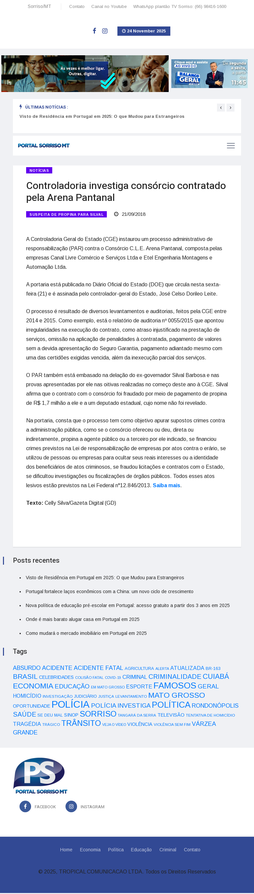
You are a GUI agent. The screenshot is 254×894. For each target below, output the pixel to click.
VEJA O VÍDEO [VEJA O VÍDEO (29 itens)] (114, 726)
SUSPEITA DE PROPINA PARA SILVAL (66, 215)
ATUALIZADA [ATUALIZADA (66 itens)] (187, 669)
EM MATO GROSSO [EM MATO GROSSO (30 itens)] (108, 688)
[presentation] (221, 108)
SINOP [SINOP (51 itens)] (71, 716)
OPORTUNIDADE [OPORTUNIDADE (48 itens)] (31, 707)
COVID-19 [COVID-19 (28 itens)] (113, 679)
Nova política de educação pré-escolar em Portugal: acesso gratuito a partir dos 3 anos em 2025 (128, 606)
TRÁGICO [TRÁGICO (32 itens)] (51, 726)
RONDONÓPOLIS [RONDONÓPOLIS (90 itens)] (215, 706)
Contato (77, 6)
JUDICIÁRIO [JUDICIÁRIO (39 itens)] (85, 697)
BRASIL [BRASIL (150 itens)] (25, 677)
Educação (141, 850)
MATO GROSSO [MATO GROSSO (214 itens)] (176, 696)
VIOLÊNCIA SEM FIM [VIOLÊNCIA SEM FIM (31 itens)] (172, 726)
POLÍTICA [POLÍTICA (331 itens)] (171, 705)
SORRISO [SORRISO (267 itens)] (98, 714)
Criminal (168, 850)
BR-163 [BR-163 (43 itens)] (213, 669)
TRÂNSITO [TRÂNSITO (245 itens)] (81, 724)
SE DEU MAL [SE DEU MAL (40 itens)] (50, 716)
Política (115, 850)
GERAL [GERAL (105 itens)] (208, 687)
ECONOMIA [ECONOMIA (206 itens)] (33, 686)
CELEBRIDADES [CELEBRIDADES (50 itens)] (56, 678)
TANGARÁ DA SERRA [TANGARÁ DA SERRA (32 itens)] (137, 716)
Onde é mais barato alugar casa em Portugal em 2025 (83, 620)
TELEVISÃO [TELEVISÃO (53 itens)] (171, 716)
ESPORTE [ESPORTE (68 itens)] (139, 687)
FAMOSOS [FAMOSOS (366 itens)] (174, 686)
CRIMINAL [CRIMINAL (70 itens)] (134, 678)
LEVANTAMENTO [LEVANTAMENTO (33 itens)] (131, 697)
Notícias (39, 170)
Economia (89, 850)
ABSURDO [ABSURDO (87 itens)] (27, 669)
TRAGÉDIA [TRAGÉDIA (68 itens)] (27, 725)
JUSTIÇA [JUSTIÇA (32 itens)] (106, 697)
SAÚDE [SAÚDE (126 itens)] (24, 715)
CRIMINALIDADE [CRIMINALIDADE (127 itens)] (174, 677)
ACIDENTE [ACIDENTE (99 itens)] (57, 668)
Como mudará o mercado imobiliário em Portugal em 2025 (86, 634)
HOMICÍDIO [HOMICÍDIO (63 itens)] (27, 697)
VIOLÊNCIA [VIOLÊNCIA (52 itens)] (139, 725)
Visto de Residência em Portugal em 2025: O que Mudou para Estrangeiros (102, 116)
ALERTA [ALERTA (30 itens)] (162, 670)
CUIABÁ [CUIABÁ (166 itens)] (216, 678)
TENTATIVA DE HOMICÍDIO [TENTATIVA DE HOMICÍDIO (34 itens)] (210, 716)
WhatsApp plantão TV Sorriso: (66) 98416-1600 (179, 6)
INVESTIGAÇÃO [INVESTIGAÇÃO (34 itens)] (58, 697)
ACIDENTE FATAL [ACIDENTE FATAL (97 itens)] (98, 669)
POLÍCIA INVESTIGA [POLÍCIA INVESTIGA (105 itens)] (120, 706)
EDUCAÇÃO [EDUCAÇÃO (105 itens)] (72, 687)
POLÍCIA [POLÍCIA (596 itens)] (71, 705)
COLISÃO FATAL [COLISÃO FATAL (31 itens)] (89, 679)
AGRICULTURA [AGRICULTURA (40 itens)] (139, 669)
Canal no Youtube (109, 6)
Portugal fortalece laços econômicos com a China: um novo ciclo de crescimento (109, 592)
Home (65, 850)
